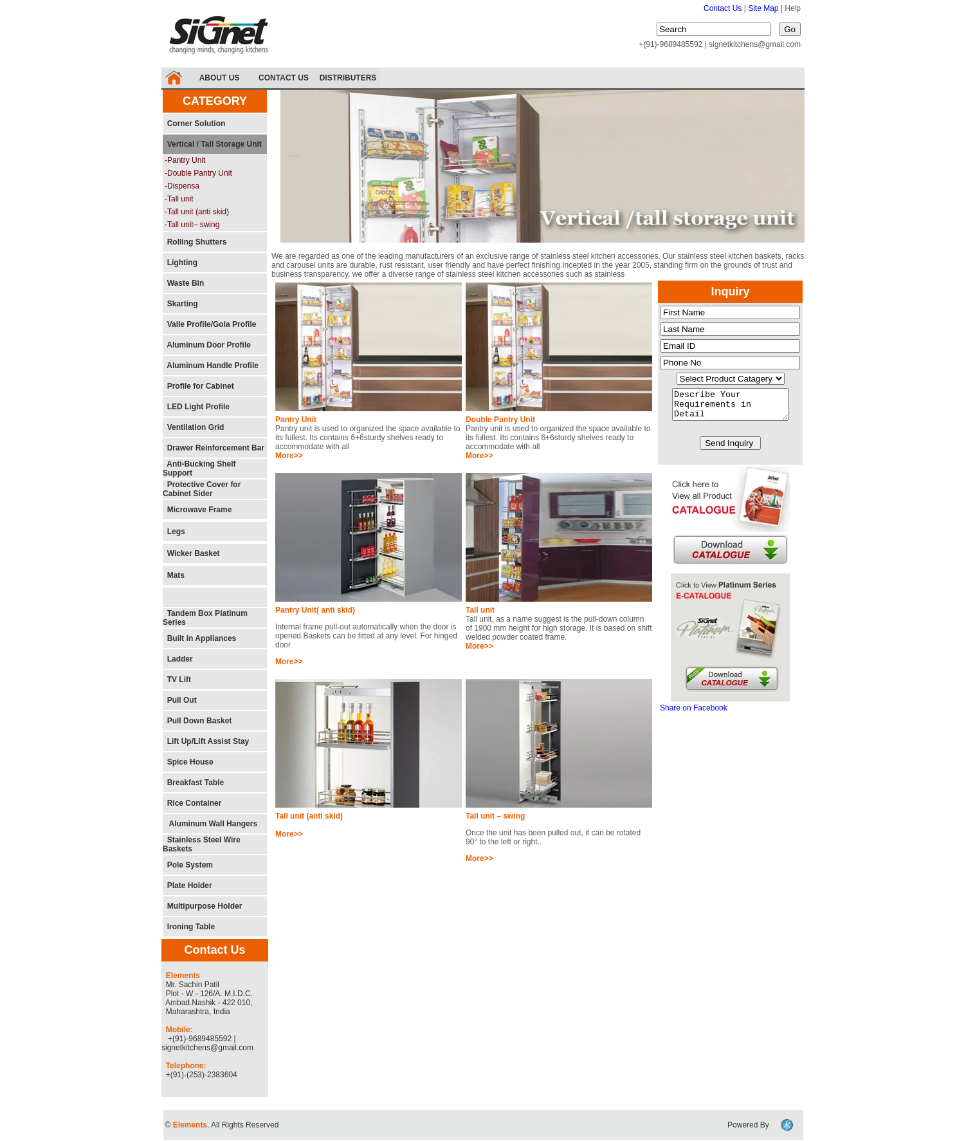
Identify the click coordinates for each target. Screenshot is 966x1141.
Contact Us (723, 8)
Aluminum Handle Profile (211, 365)
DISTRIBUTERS (348, 77)
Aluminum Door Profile (207, 344)
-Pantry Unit (185, 160)
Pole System (188, 864)
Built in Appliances (199, 638)
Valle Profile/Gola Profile (209, 324)
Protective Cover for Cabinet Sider (202, 489)
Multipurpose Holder (202, 906)
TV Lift (177, 679)
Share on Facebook (693, 713)
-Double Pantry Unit (198, 173)
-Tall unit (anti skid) (197, 211)
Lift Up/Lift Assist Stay (206, 741)
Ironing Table (189, 926)
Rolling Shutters (194, 241)
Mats (174, 575)
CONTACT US (284, 77)
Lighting (180, 262)
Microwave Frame (197, 509)
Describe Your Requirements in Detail (730, 407)
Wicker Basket (191, 553)
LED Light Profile (196, 406)
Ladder (178, 658)
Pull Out (180, 700)
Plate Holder (187, 885)
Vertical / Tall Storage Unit (212, 144)
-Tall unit (179, 198)
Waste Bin (183, 283)
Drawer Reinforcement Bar (213, 447)
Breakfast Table (193, 782)
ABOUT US (219, 77)
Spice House (188, 761)
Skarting (180, 303)
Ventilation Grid (193, 427)
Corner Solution (194, 123)
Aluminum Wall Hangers (210, 823)
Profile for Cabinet (198, 386)
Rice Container (192, 803)
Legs (174, 531)
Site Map (764, 8)
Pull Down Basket (197, 720)
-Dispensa (182, 185)
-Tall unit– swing (192, 224)
